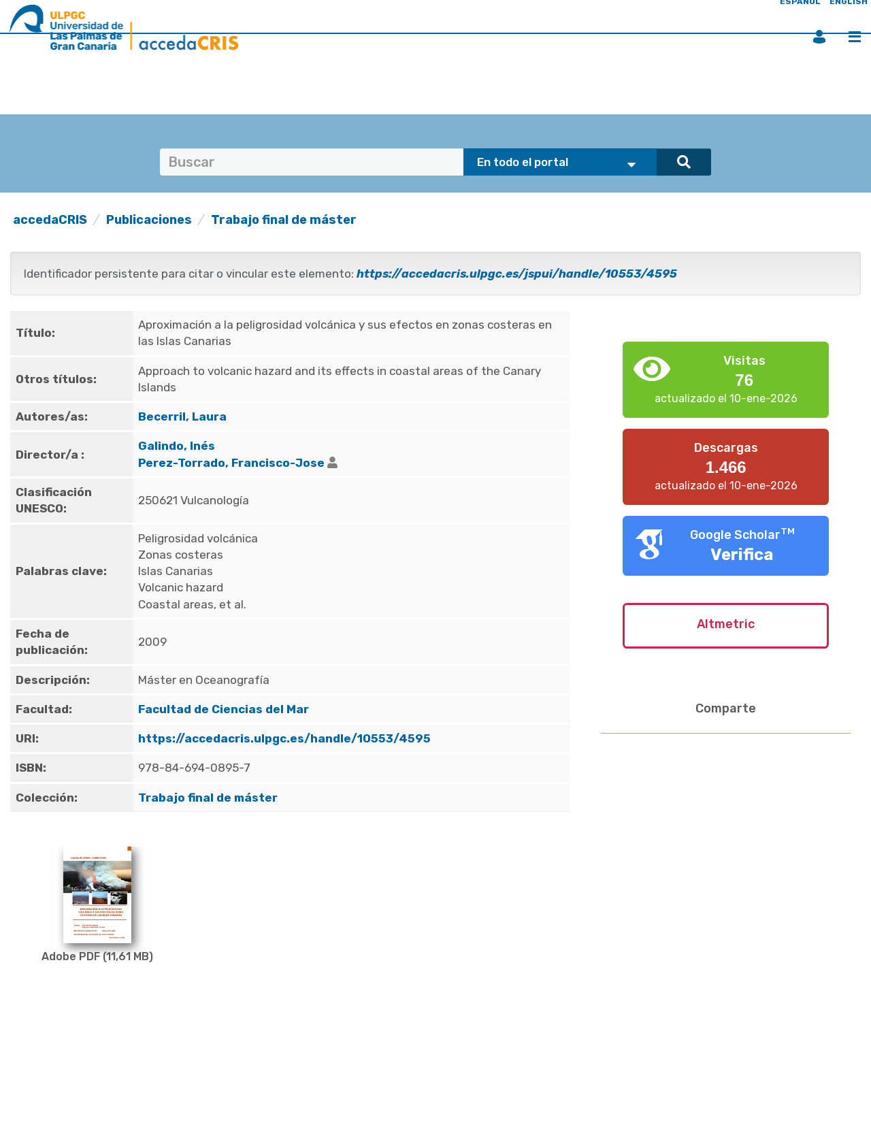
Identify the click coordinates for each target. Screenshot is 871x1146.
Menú (855, 37)
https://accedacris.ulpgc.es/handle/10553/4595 (284, 738)
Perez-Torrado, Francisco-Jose (231, 463)
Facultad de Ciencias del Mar (223, 709)
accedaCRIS (50, 219)
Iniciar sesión (819, 37)
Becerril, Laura (182, 416)
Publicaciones (149, 219)
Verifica (742, 554)
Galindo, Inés (176, 446)
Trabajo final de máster (284, 219)
